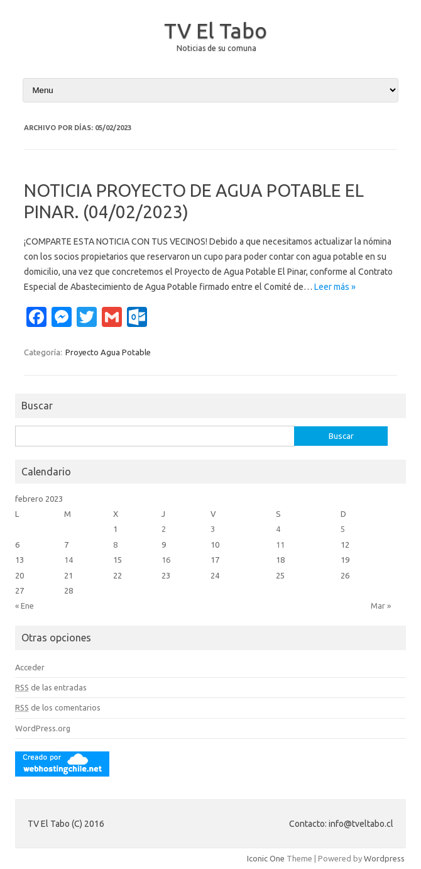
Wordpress (384, 858)
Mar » (381, 605)
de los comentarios (58, 707)
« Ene (24, 605)
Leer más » (335, 287)
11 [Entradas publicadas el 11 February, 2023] (280, 544)
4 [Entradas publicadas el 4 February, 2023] (278, 528)
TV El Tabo (215, 30)
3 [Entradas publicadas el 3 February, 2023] (212, 528)
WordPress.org (42, 728)
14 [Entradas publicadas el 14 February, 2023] (68, 559)
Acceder (30, 667)
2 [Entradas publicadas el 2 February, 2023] (163, 528)
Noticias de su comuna (216, 48)
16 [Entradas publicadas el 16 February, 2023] (165, 559)
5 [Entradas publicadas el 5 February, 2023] (343, 528)
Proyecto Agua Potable (108, 352)
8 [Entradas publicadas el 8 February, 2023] (115, 544)
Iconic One (266, 858)
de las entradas (51, 687)
